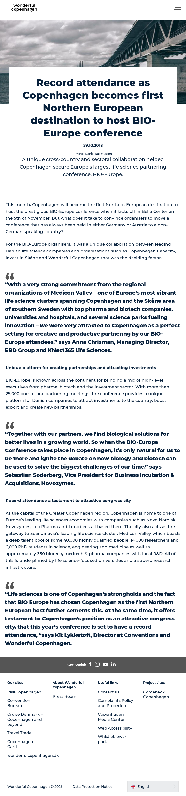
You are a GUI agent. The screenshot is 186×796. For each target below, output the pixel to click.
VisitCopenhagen (24, 692)
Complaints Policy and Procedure (115, 703)
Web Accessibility (115, 728)
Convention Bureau (18, 703)
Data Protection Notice (92, 786)
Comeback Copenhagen (156, 695)
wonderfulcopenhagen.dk (33, 755)
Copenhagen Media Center (111, 717)
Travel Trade (19, 733)
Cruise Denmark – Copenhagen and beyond (25, 719)
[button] (114, 7)
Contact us (108, 692)
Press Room (64, 696)
